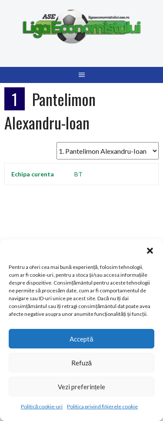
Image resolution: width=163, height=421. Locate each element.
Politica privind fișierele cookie (102, 406)
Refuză (81, 363)
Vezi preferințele (81, 387)
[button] (150, 250)
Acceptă (81, 339)
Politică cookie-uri (42, 406)
